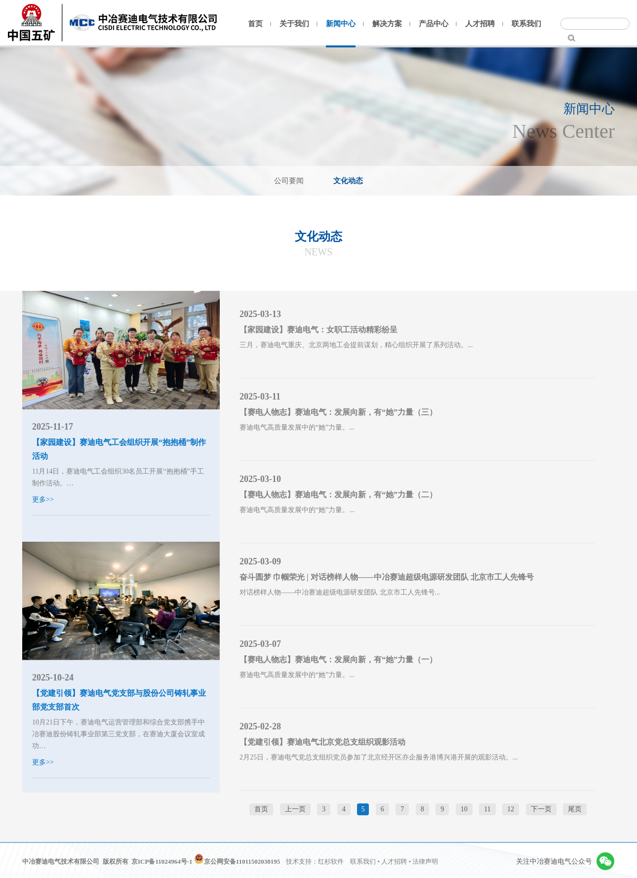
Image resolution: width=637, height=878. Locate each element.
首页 (255, 24)
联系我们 (526, 24)
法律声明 (425, 861)
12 (510, 809)
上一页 (295, 809)
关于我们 (294, 24)
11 (487, 809)
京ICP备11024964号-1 (162, 861)
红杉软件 (331, 861)
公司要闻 (289, 181)
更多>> (43, 499)
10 (464, 809)
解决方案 (387, 24)
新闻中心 (341, 24)
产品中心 (433, 24)
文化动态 (348, 181)
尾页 (575, 809)
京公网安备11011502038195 (237, 861)
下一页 (541, 809)
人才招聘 (480, 24)
